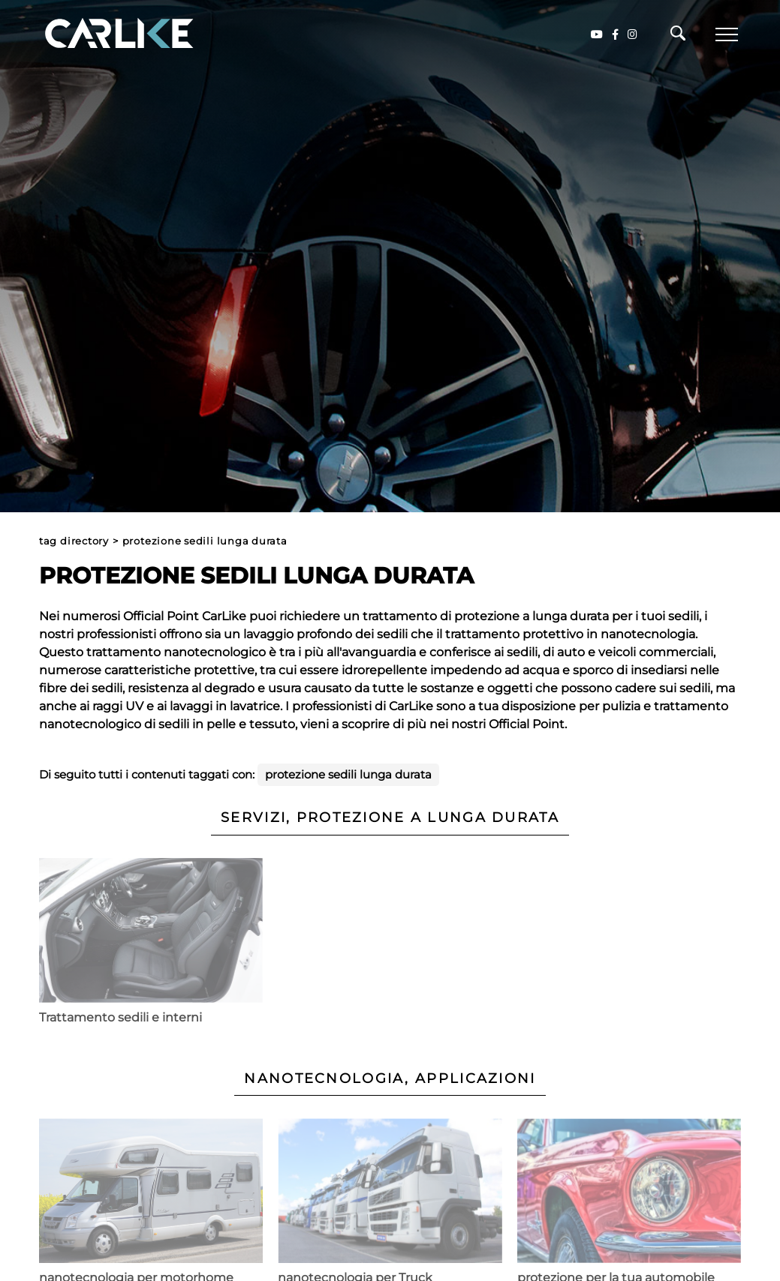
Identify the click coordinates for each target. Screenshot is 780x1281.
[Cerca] (677, 37)
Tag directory (74, 541)
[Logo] (97, 34)
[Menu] (726, 34)
